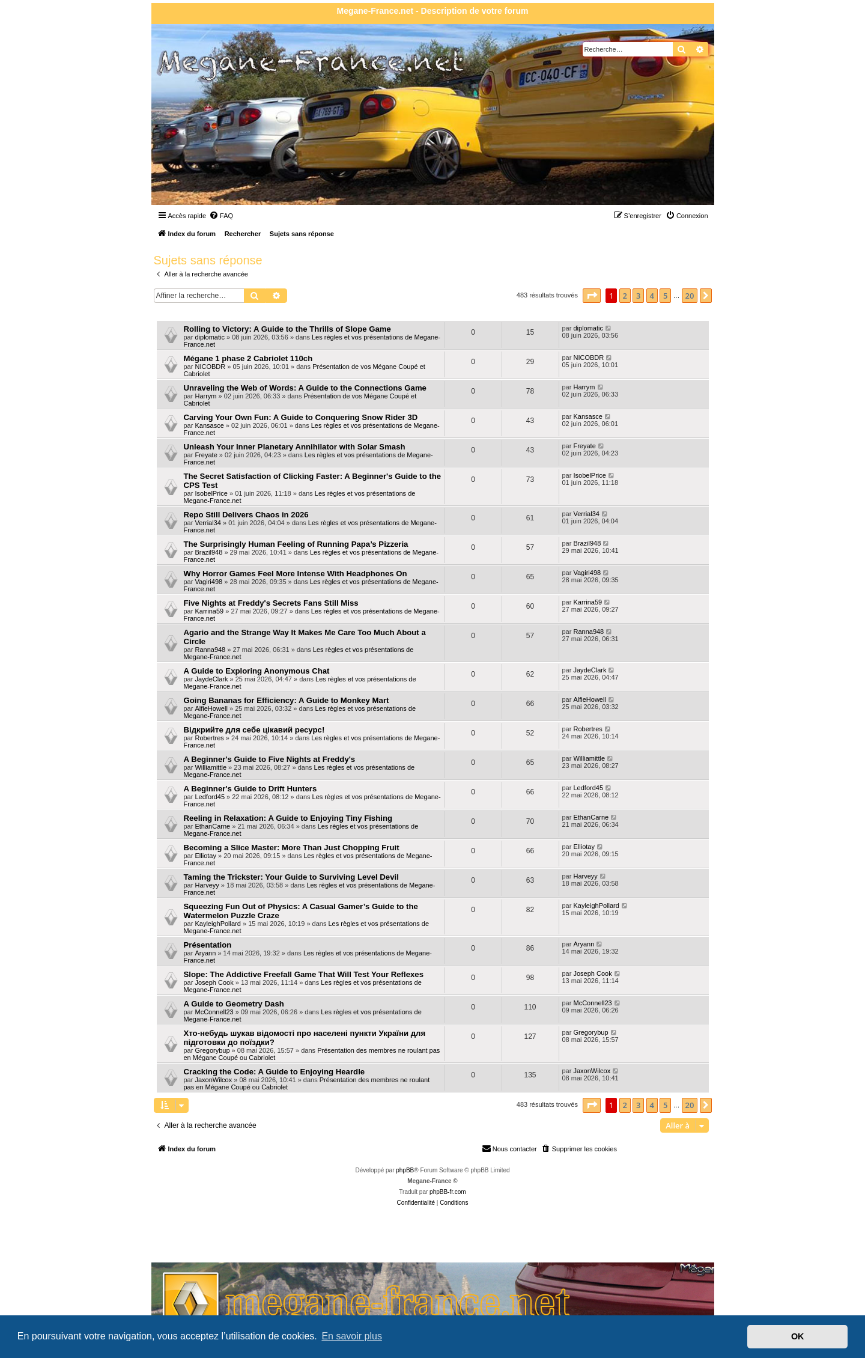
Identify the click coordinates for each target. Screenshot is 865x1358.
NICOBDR (210, 366)
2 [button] (625, 295)
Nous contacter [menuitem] (509, 1148)
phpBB (405, 1170)
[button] (592, 295)
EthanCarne (212, 826)
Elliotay (205, 855)
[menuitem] (221, 216)
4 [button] (652, 295)
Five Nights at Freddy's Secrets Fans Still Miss (271, 602)
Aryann (205, 953)
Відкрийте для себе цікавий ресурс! (254, 729)
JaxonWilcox (213, 1079)
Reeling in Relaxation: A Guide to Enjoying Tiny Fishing (288, 818)
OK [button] (797, 1336)
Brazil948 (208, 552)
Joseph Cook (214, 982)
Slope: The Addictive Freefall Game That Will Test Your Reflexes (304, 974)
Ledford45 (210, 796)
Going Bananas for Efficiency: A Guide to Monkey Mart (286, 700)
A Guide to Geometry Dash (234, 1003)
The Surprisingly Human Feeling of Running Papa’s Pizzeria (296, 544)
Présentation (208, 944)
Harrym (205, 396)
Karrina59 (209, 611)
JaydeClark (211, 679)
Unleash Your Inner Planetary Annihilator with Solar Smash (294, 446)
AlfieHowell (211, 708)
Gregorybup (212, 1050)
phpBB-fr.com (447, 1192)
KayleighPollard (217, 923)
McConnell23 (214, 1011)
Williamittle (210, 767)
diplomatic (210, 337)
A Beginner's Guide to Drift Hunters (250, 788)
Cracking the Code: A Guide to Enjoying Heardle (274, 1071)
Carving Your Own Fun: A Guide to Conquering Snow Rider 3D (301, 417)
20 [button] (689, 295)
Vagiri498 (208, 581)
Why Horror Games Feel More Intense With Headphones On (295, 573)
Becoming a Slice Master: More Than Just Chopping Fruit (291, 847)
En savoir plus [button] (351, 1336)
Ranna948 (210, 649)
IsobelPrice (211, 493)
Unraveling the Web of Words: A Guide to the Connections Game (305, 387)
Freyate (206, 454)
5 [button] (665, 295)
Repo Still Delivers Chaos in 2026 (246, 514)
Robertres (209, 737)
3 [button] (638, 295)
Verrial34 (207, 522)
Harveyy (207, 885)
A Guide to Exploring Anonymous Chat (257, 670)
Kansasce (209, 425)
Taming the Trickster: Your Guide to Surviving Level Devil (291, 876)
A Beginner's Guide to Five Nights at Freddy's (270, 759)
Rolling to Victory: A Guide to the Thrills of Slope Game (287, 328)
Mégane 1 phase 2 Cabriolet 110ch (248, 358)
